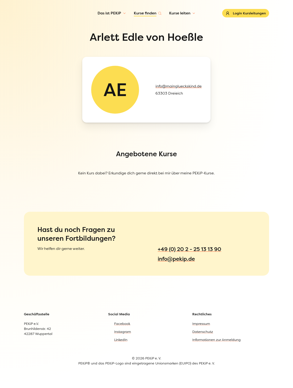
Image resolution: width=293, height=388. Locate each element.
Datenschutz (18, 218)
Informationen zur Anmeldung (32, 225)
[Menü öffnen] (32, 25)
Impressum (17, 210)
